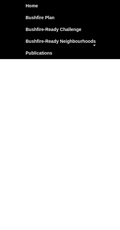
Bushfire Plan (40, 17)
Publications (39, 53)
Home (32, 5)
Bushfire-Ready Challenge (53, 29)
